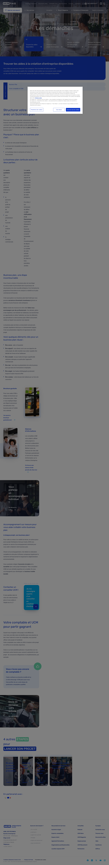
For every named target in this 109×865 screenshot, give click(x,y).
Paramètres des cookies (36, 109)
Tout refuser (59, 109)
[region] (55, 100)
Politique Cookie (38, 98)
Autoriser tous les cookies (73, 109)
